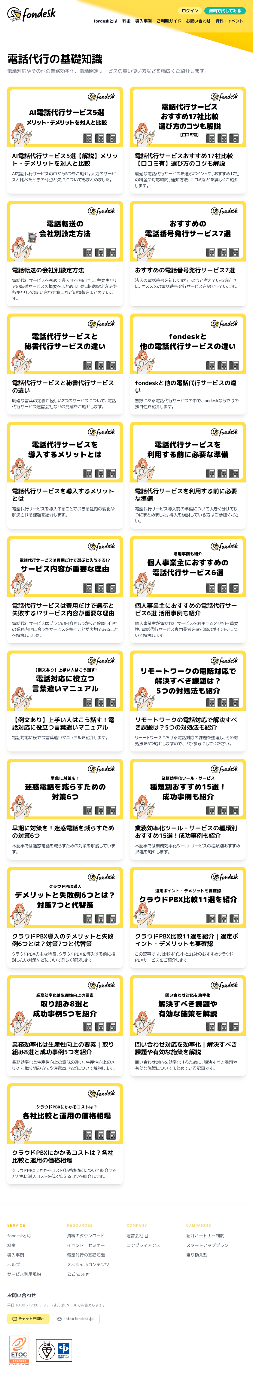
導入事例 (143, 21)
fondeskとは (105, 21)
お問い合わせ (198, 21)
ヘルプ (13, 1264)
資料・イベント (229, 21)
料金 (126, 21)
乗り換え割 (196, 1255)
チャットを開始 (28, 1319)
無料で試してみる (225, 11)
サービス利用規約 (24, 1274)
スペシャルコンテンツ (88, 1264)
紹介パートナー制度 (205, 1235)
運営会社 (137, 1235)
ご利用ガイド (169, 21)
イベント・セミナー (86, 1245)
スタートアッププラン (207, 1245)
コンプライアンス (143, 1245)
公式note (78, 1274)
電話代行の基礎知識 (86, 1255)
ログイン (190, 11)
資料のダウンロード (86, 1235)
